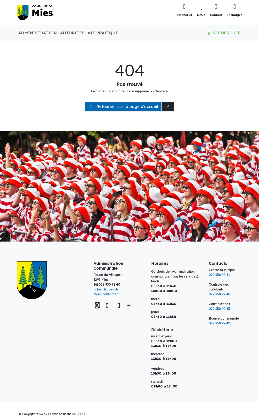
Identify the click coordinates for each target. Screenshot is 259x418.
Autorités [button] (72, 32)
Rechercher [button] (223, 32)
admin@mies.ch (105, 289)
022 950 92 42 (219, 323)
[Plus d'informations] (128, 305)
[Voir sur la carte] (97, 305)
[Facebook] (108, 305)
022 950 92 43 (219, 309)
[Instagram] (119, 305)
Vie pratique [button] (103, 32)
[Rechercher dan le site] (168, 106)
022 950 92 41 (219, 275)
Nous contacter (105, 294)
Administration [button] (37, 32)
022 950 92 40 (109, 284)
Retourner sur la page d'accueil (123, 106)
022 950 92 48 (219, 294)
